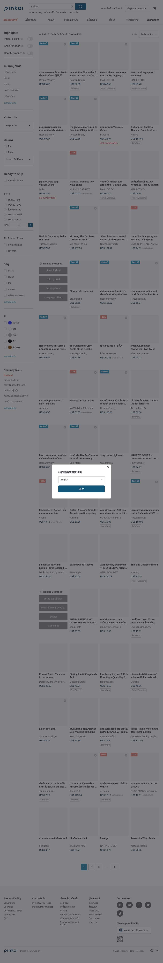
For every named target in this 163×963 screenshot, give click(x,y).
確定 (81, 488)
